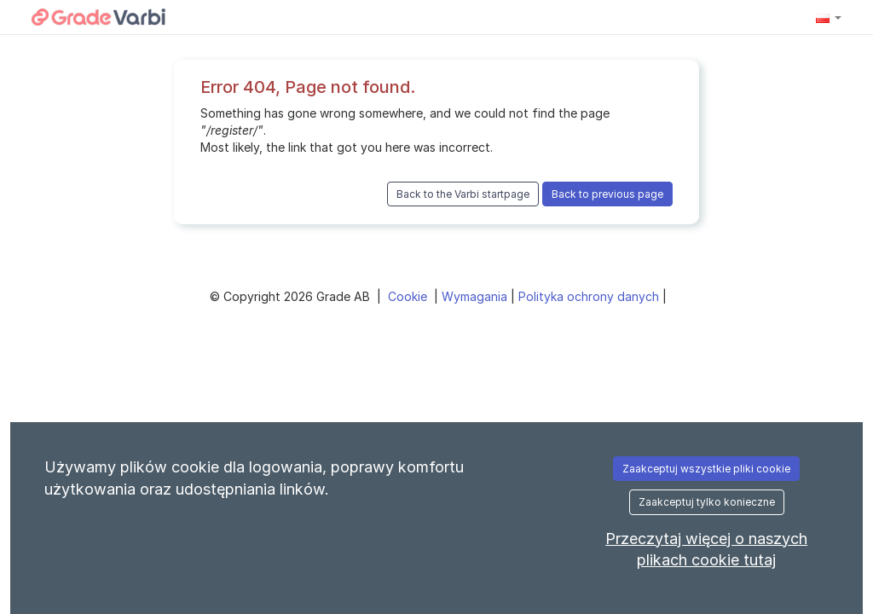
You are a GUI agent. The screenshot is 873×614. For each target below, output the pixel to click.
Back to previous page (607, 194)
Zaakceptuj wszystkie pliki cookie (706, 468)
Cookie (409, 296)
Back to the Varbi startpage (462, 194)
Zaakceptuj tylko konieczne (707, 501)
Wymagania (476, 296)
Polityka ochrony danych (590, 296)
